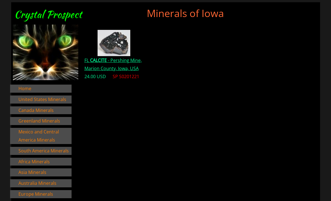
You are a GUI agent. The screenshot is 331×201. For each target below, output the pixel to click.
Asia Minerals (32, 172)
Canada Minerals (36, 110)
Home (24, 88)
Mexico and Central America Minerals (38, 136)
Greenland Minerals (39, 121)
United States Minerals (42, 99)
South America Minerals (43, 151)
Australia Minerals (37, 183)
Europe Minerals (35, 194)
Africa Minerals (34, 162)
